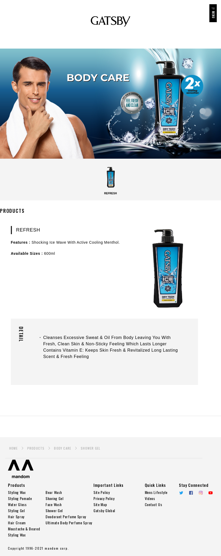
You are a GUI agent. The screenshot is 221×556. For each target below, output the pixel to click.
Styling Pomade (20, 498)
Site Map (100, 504)
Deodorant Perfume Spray (66, 516)
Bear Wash (54, 492)
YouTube (210, 493)
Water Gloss (17, 504)
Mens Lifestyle (156, 492)
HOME (13, 448)
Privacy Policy (104, 498)
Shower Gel (54, 510)
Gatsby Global (104, 510)
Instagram (201, 493)
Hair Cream (17, 522)
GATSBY (110, 21)
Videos (150, 498)
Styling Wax (17, 492)
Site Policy (101, 492)
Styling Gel (16, 510)
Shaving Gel (55, 498)
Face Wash (53, 504)
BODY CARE (62, 448)
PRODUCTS (36, 448)
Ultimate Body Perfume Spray (69, 522)
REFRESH (111, 180)
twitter (181, 493)
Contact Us (153, 504)
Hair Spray (16, 516)
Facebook (191, 493)
